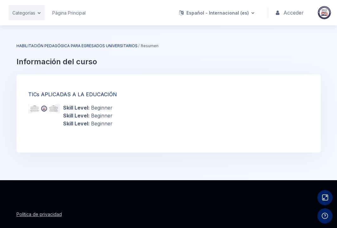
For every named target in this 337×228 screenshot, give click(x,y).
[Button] (325, 197)
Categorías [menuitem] (23, 13)
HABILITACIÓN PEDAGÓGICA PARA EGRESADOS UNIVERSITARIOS (77, 45)
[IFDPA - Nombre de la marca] (324, 12)
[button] (217, 12)
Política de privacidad (39, 214)
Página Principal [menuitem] (69, 13)
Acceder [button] (290, 13)
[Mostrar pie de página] (325, 216)
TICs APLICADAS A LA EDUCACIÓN (72, 94)
